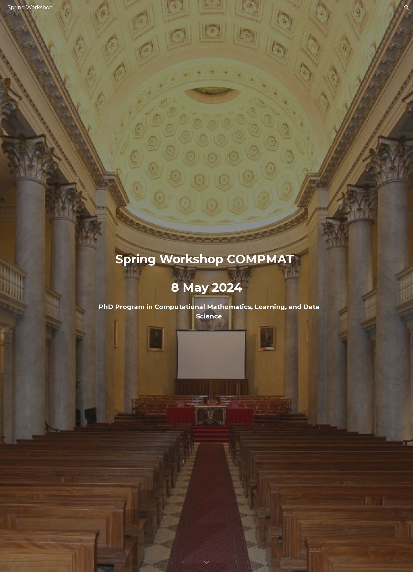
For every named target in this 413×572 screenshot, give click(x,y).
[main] (206, 286)
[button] (406, 7)
